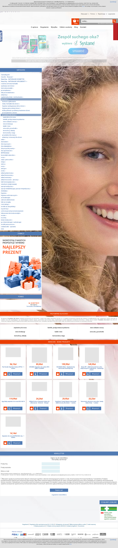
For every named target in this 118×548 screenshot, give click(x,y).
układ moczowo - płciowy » (10, 180)
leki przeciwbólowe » (8, 92)
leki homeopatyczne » (8, 182)
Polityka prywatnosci (39, 526)
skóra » (3, 164)
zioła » (3, 171)
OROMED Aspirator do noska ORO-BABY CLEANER (39, 367)
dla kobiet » (5, 142)
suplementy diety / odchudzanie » (12, 97)
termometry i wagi (9, 133)
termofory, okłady (9, 130)
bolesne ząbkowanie (9, 101)
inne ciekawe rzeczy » (10, 121)
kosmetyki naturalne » (8, 155)
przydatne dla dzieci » (9, 115)
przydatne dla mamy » (9, 135)
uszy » (3, 166)
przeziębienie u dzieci (9, 113)
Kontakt (83, 27)
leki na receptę (6, 202)
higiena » (4, 193)
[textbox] (97, 21)
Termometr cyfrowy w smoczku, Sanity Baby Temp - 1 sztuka (92, 402)
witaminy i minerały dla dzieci (12, 137)
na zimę (3, 218)
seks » (3, 139)
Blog (76, 27)
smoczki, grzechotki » (10, 128)
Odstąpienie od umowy (62, 524)
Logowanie (111, 14)
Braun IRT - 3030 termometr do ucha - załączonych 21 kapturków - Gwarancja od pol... (91, 368)
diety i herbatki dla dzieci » (11, 104)
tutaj (83, 6)
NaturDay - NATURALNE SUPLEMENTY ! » (14, 81)
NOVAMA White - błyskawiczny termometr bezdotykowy (66, 367)
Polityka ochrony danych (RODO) (56, 526)
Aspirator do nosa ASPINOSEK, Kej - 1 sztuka (13, 436)
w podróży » (5, 209)
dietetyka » (4, 191)
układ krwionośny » (7, 175)
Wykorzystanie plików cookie (78, 524)
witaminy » (4, 95)
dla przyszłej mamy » (8, 148)
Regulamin (44, 27)
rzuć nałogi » (5, 204)
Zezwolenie (81, 526)
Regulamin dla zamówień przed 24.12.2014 (42, 524)
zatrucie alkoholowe (7, 200)
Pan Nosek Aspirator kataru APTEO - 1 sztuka (13, 367)
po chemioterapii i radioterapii (11, 222)
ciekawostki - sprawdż (8, 226)
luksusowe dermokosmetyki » (11, 213)
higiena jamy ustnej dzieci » (11, 108)
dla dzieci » (5, 99)
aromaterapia (5, 197)
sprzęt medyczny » (7, 186)
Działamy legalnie (71, 526)
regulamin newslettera (59, 495)
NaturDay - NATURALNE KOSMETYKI (12, 79)
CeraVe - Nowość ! (7, 77)
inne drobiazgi (8, 124)
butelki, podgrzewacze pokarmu (13, 119)
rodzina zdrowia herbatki (9, 83)
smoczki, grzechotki (97, 332)
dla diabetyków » (6, 146)
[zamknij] (113, 2)
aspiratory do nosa (9, 117)
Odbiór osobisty (66, 27)
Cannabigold (5, 75)
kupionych (16, 374)
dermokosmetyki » (7, 88)
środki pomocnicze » (8, 224)
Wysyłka (54, 27)
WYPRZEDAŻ (5, 153)
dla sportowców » (7, 150)
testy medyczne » (6, 220)
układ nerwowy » (6, 177)
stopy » (3, 162)
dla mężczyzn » (6, 144)
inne (2, 229)
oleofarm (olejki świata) (9, 184)
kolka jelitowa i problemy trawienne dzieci (16, 110)
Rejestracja (101, 14)
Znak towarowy (91, 524)
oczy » (3, 157)
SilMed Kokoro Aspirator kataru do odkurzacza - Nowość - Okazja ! (39, 402)
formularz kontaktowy (34, 306)
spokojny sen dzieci (7, 86)
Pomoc (92, 14)
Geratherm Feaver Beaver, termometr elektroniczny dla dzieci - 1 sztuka (65, 402)
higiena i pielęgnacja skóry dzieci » (14, 106)
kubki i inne (6, 126)
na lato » (3, 215)
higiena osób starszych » (9, 195)
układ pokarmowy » (7, 173)
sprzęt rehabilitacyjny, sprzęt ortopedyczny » (16, 188)
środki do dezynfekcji (8, 206)
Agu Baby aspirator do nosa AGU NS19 (13, 401)
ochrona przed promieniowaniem (12, 211)
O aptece (34, 27)
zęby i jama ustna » (7, 159)
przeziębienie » (6, 90)
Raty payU (84, 14)
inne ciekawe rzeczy (97, 327)
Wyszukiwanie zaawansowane (105, 23)
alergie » (4, 168)
